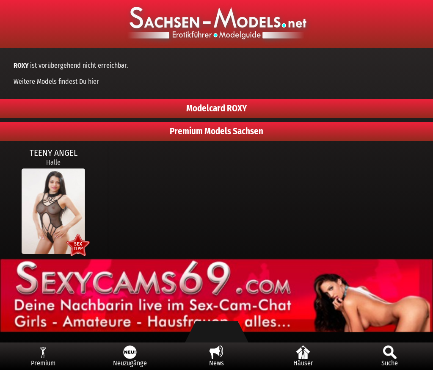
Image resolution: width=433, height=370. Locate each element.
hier (93, 81)
